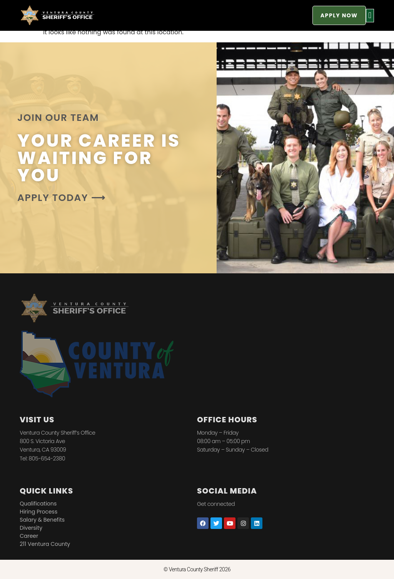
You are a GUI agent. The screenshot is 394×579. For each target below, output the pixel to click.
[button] (370, 15)
